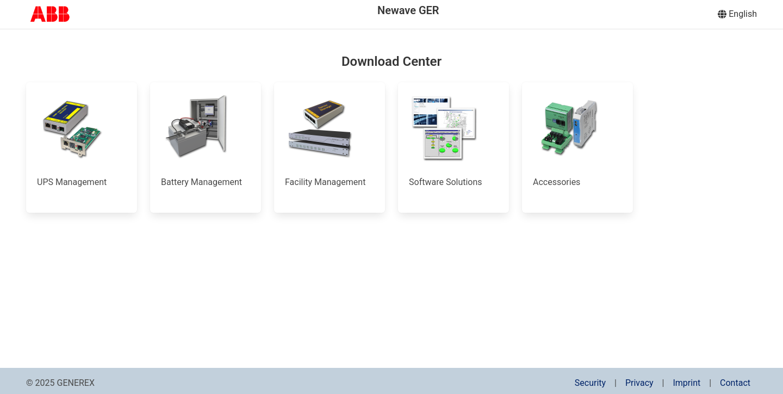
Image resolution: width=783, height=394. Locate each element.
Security (590, 383)
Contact (735, 383)
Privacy (639, 383)
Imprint (686, 383)
